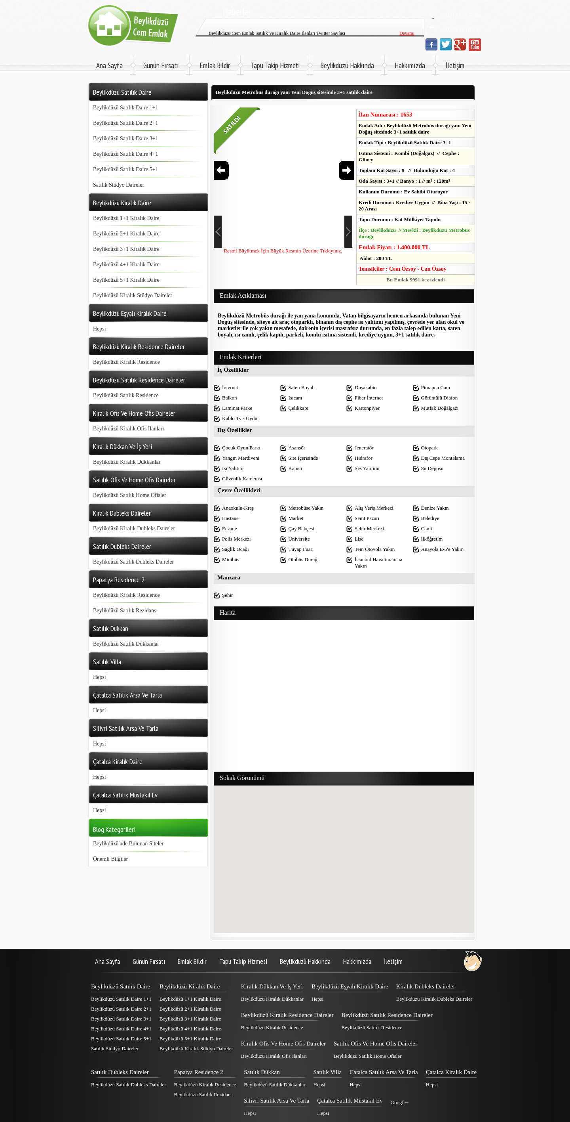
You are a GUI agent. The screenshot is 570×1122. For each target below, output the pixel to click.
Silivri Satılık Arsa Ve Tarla (276, 1100)
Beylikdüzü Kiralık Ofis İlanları (128, 429)
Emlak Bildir (215, 65)
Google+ (400, 1102)
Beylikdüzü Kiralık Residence (126, 362)
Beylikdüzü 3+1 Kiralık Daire (126, 249)
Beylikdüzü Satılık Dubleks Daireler (133, 562)
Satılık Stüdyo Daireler (118, 185)
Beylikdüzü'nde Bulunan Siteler (128, 844)
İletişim (455, 65)
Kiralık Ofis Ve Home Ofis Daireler (283, 1043)
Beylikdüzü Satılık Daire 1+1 (125, 108)
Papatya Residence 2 (198, 1072)
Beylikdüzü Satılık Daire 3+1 (125, 138)
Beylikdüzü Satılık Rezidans (124, 611)
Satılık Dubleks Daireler (120, 1072)
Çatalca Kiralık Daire (451, 1072)
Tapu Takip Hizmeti (275, 65)
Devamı (406, 22)
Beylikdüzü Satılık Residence (126, 395)
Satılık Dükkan (261, 1072)
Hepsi (99, 329)
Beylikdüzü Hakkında (347, 65)
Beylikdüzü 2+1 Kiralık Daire (126, 234)
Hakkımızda (410, 65)
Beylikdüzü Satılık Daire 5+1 (125, 169)
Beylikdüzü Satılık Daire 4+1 (125, 154)
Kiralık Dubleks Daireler (425, 986)
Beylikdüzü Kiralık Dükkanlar (126, 462)
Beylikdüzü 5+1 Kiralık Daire (126, 280)
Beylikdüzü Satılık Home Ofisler (129, 495)
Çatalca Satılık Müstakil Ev (349, 1100)
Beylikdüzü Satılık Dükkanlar (126, 644)
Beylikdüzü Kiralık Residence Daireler (287, 1015)
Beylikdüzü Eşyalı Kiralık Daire (350, 986)
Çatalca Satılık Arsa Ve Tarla (384, 1072)
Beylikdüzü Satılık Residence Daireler (386, 1015)
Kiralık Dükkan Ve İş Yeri (272, 986)
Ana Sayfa (109, 65)
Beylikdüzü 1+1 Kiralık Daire (126, 218)
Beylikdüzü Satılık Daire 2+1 (125, 123)
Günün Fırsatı (161, 65)
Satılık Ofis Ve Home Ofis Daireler (375, 1043)
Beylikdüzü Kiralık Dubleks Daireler (134, 528)
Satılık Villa (328, 1072)
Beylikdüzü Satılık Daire (120, 986)
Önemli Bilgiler (110, 859)
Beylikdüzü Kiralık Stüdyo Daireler (132, 295)
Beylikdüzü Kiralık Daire (190, 986)
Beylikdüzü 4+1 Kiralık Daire (126, 265)
